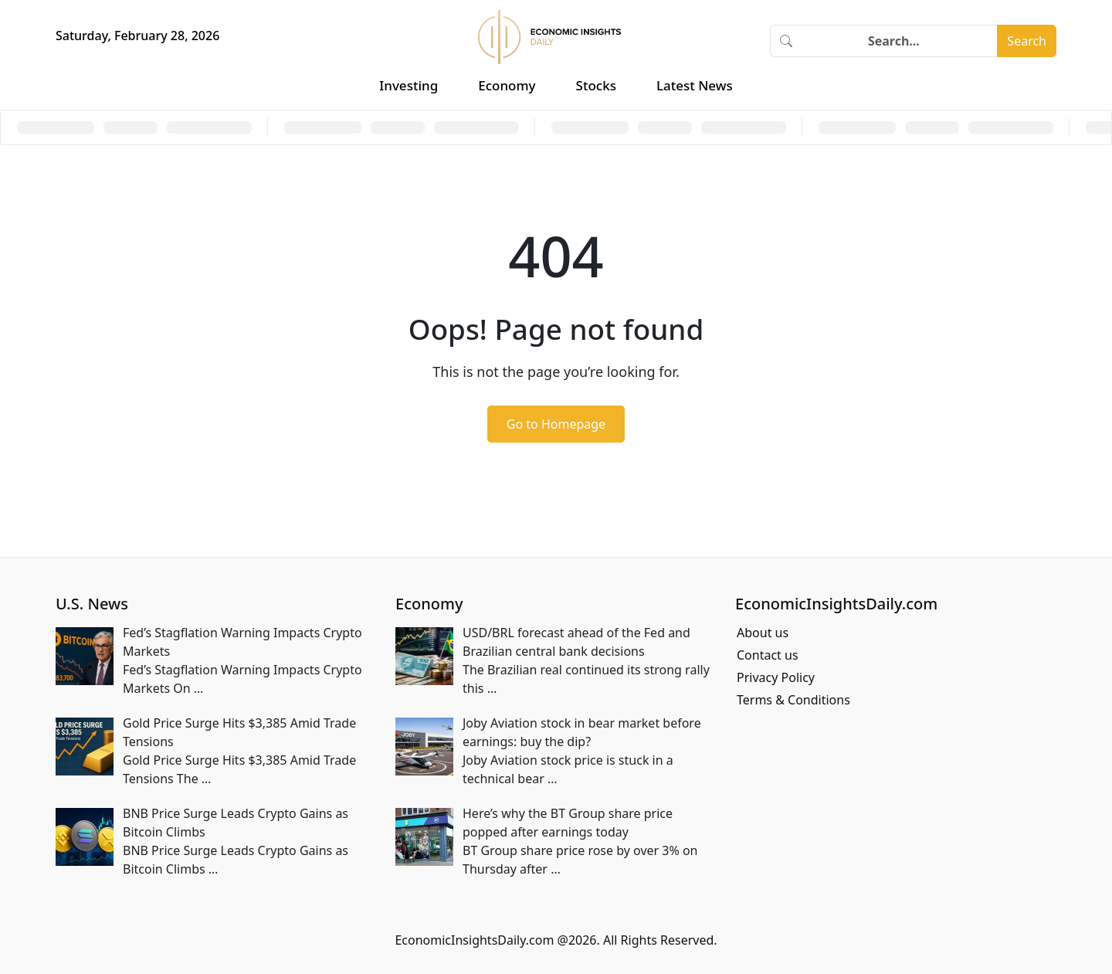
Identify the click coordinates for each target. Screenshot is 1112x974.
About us (762, 632)
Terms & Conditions (793, 699)
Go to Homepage (556, 424)
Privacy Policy (776, 677)
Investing (408, 85)
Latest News (694, 85)
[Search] (900, 41)
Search (1026, 40)
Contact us (767, 655)
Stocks (596, 85)
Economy (506, 85)
